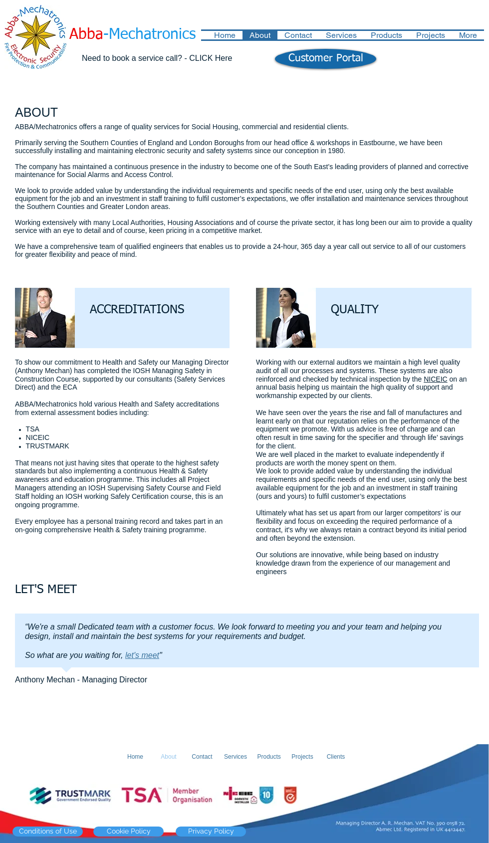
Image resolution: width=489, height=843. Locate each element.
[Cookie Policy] (128, 832)
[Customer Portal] (325, 59)
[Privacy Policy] (211, 832)
